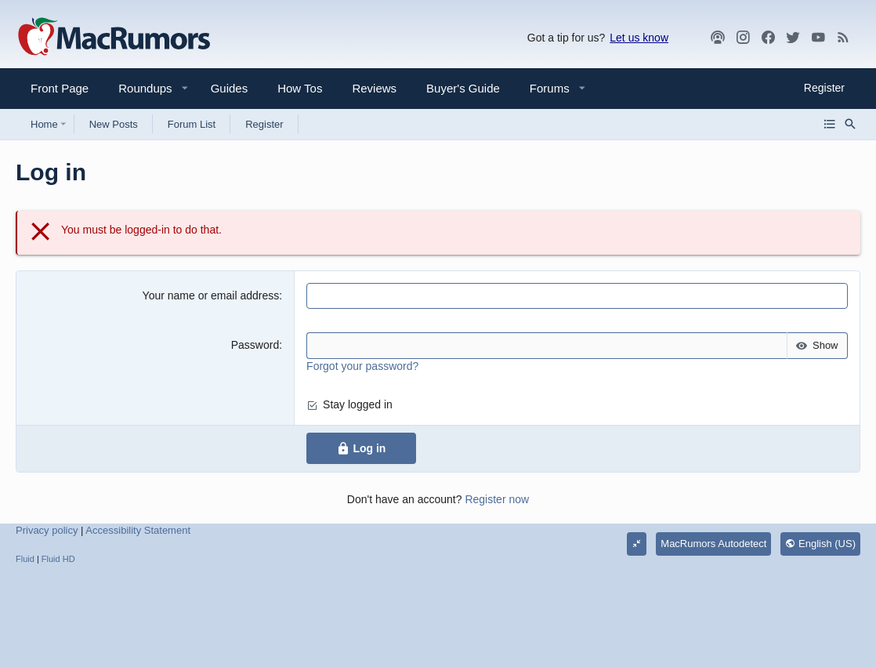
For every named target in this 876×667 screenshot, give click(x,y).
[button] (138, 88)
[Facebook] (768, 37)
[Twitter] (793, 37)
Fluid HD (58, 559)
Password (255, 345)
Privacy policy (47, 530)
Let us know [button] (639, 37)
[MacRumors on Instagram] (743, 37)
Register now (497, 499)
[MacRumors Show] (718, 37)
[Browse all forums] (830, 124)
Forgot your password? (362, 366)
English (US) (820, 543)
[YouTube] (818, 37)
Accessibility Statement (137, 530)
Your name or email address (211, 295)
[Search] (850, 124)
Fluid (25, 559)
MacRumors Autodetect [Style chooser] (713, 543)
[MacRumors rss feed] (843, 37)
